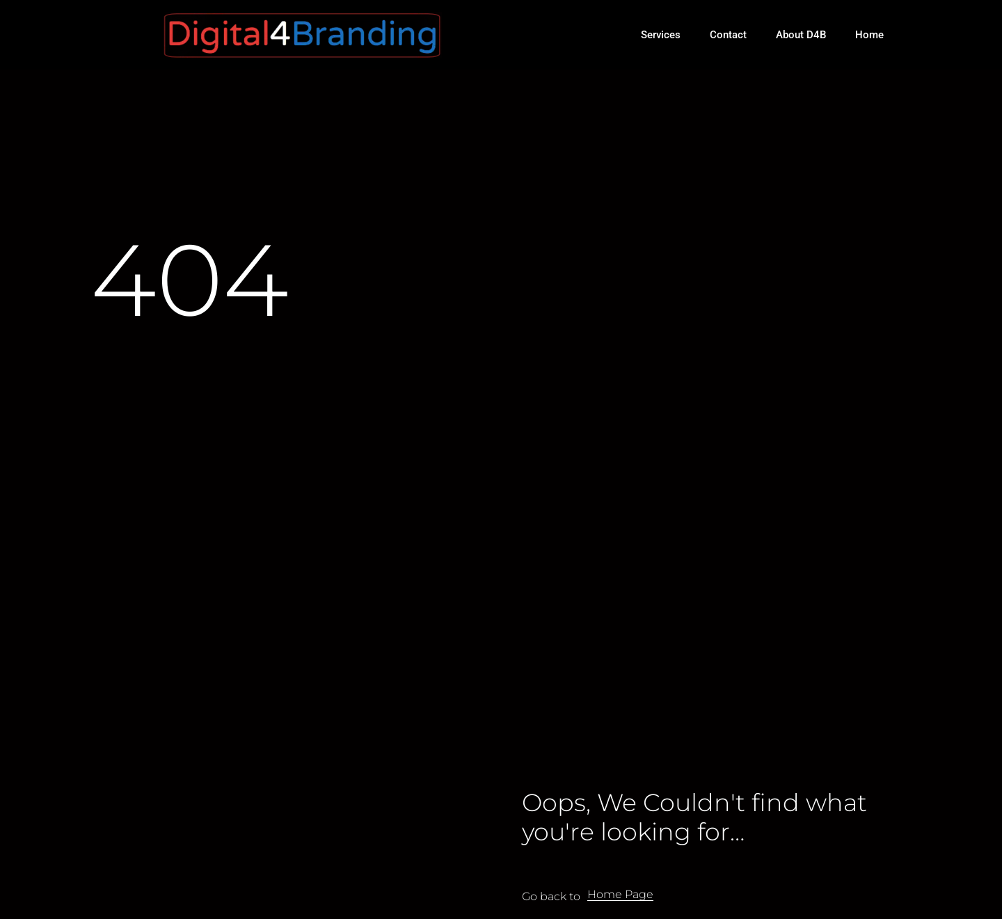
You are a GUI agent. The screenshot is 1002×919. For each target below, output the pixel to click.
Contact (728, 35)
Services (661, 35)
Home (869, 35)
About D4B (801, 35)
